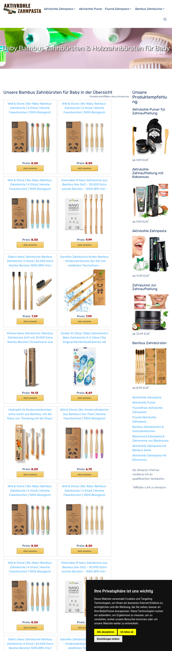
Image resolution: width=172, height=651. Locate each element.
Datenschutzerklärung (62, 645)
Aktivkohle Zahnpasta (61, 9)
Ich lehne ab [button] (126, 632)
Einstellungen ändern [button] (108, 639)
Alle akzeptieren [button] (105, 632)
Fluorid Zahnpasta (119, 9)
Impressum (39, 645)
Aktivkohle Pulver (90, 9)
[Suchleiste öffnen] (165, 19)
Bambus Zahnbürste (151, 9)
